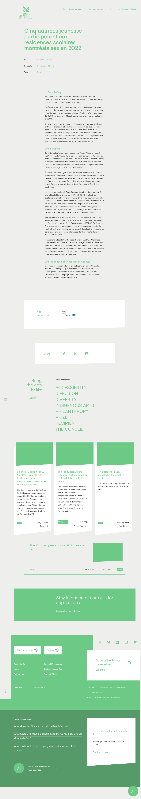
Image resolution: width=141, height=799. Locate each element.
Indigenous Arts (74, 406)
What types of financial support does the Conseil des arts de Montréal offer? (48, 748)
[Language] (64, 9)
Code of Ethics (50, 675)
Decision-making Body (53, 670)
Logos (16, 670)
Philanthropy (71, 412)
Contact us (19, 675)
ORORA (18, 688)
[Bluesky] (108, 643)
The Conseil (69, 430)
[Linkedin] (86, 355)
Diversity (66, 400)
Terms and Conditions (95, 693)
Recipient (66, 424)
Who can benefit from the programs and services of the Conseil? (45, 760)
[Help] (133, 791)
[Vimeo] (135, 643)
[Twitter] (75, 355)
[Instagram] (126, 643)
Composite (38, 688)
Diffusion (66, 394)
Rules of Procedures (53, 665)
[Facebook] (64, 355)
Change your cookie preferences (99, 688)
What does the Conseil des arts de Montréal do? (41, 737)
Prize (61, 418)
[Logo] (25, 12)
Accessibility (70, 388)
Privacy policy (119, 688)
